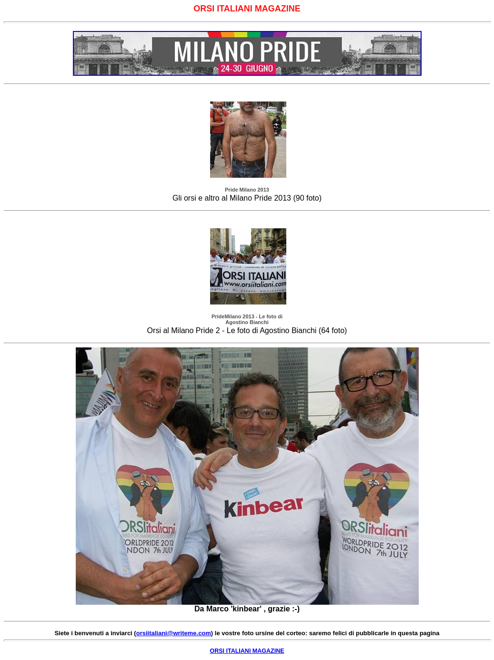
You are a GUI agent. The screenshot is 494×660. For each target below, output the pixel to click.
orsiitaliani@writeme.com (173, 633)
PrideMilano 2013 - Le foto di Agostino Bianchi (247, 319)
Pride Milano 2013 (247, 190)
